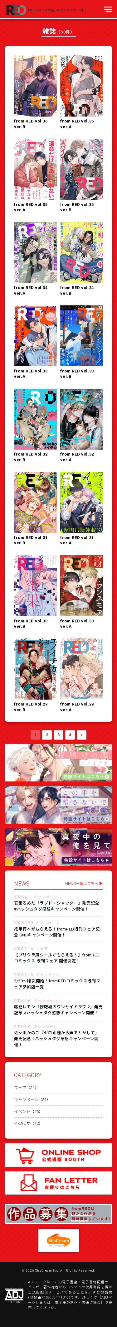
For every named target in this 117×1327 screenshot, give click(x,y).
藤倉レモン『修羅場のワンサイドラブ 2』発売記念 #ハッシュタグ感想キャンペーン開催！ (58, 1010)
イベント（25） (28, 1111)
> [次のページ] (81, 735)
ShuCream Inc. (47, 1270)
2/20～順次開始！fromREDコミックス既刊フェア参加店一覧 (57, 984)
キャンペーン (45, 897)
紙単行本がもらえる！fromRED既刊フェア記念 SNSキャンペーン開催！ (57, 932)
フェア (42, 949)
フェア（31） (26, 1087)
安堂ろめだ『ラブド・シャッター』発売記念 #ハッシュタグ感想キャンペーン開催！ (56, 906)
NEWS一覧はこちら (81, 883)
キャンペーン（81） (32, 1099)
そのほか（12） (28, 1123)
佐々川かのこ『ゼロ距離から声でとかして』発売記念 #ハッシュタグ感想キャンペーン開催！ (56, 1038)
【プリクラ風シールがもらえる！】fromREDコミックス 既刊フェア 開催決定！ (57, 958)
